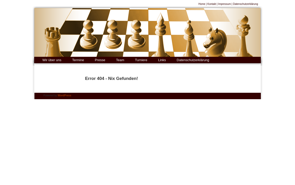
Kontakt (211, 4)
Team (120, 60)
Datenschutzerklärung (245, 4)
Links (162, 60)
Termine (78, 60)
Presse (100, 60)
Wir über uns (51, 60)
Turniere (141, 60)
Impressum (224, 4)
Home (201, 4)
